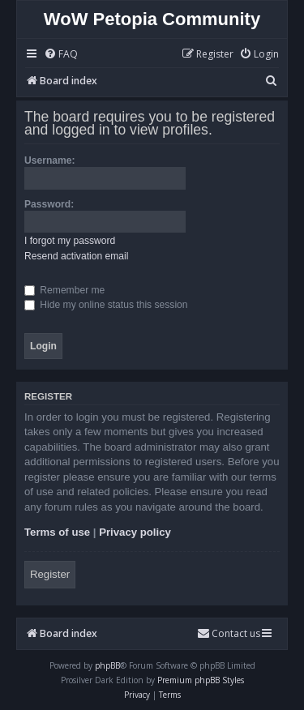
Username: (49, 160)
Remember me (64, 290)
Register (50, 574)
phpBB (107, 665)
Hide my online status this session (106, 304)
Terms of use (57, 532)
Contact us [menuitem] (228, 633)
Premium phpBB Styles (200, 680)
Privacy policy (135, 532)
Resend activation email (76, 256)
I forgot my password (69, 240)
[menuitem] (61, 55)
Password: (49, 204)
